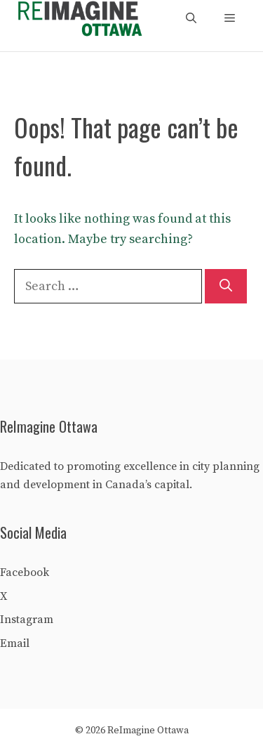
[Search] (226, 286)
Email (14, 643)
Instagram (26, 620)
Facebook (24, 572)
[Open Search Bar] (191, 19)
